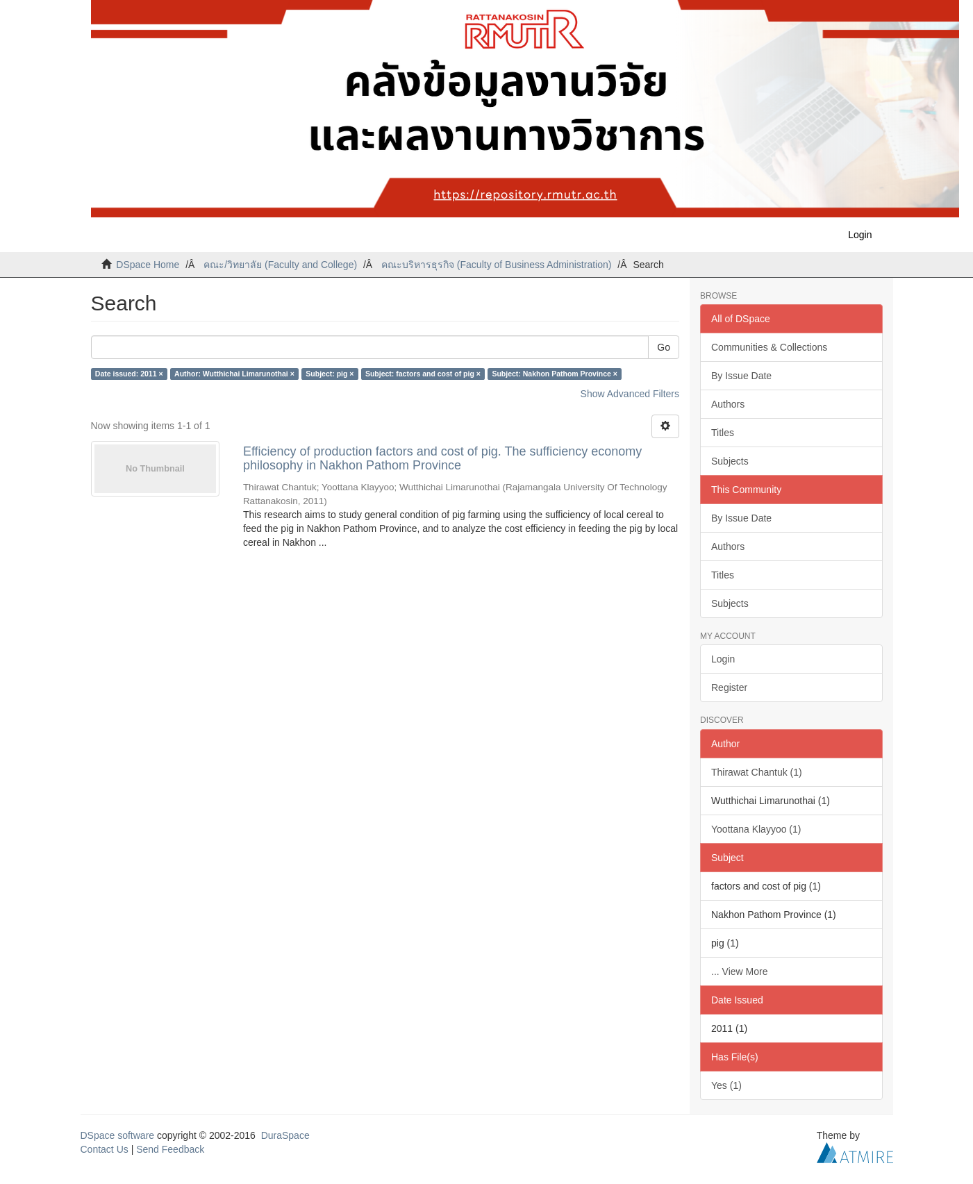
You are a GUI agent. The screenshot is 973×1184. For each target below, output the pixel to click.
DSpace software (118, 1135)
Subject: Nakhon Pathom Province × (554, 373)
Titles (722, 432)
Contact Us (104, 1149)
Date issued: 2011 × (129, 373)
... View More (739, 971)
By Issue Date (741, 375)
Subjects (730, 461)
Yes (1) (726, 1085)
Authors (728, 404)
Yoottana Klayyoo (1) (756, 829)
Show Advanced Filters (630, 393)
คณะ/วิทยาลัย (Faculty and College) (280, 264)
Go (663, 347)
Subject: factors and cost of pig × (423, 373)
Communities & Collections (769, 347)
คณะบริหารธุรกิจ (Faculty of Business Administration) (496, 264)
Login (723, 659)
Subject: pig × (330, 373)
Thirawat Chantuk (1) (756, 772)
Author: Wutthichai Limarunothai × (234, 373)
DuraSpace (285, 1135)
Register (729, 687)
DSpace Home (147, 264)
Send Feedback (170, 1149)
